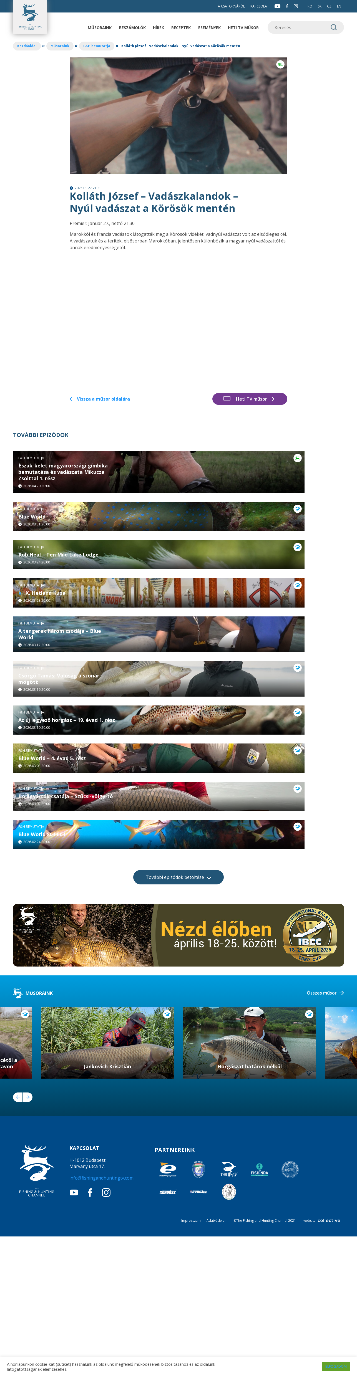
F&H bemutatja (96, 46)
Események (209, 27)
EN (339, 6)
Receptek (181, 27)
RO (310, 6)
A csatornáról (231, 6)
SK (319, 6)
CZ (329, 6)
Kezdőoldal (27, 46)
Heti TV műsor (243, 27)
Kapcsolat (259, 6)
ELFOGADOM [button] (336, 1366)
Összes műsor (322, 1132)
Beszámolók (132, 27)
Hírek (158, 27)
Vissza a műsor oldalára (103, 399)
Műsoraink (100, 27)
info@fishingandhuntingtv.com (101, 1317)
